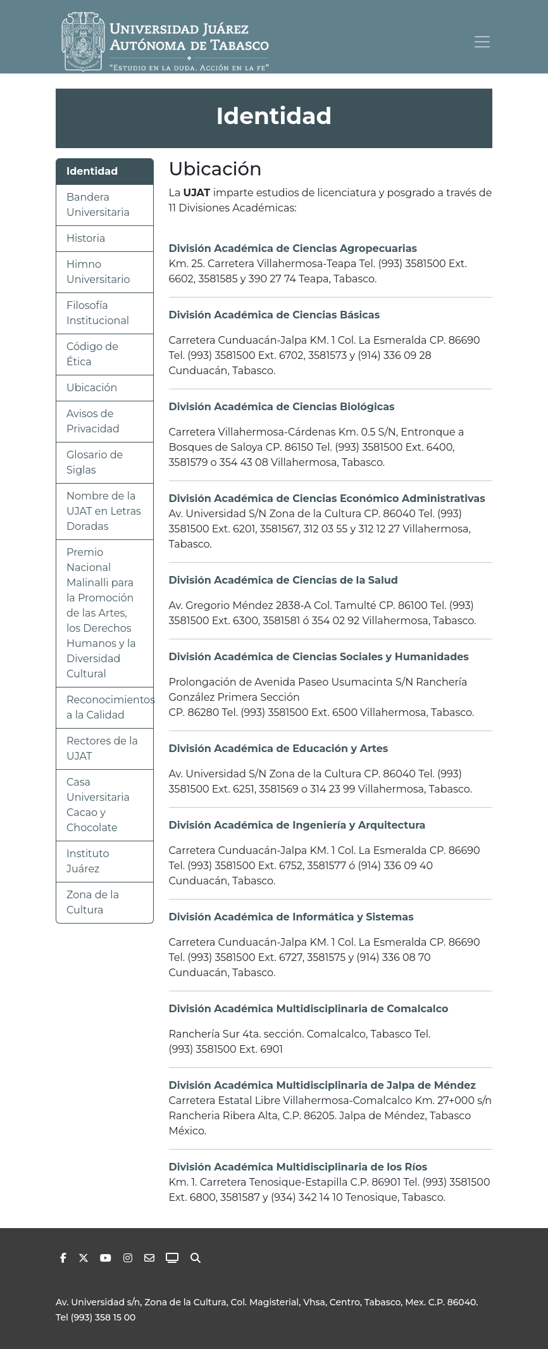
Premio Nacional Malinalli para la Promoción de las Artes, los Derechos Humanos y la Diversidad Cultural (101, 613)
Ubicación (91, 388)
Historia (85, 238)
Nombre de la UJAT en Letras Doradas (103, 511)
